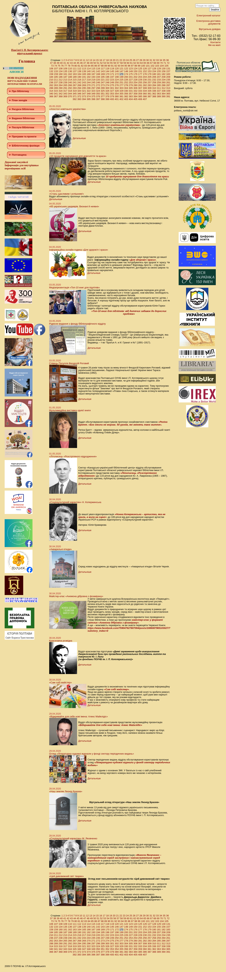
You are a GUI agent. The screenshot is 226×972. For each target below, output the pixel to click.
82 (82, 65)
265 (65, 85)
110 (70, 68)
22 (120, 60)
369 (65, 96)
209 (168, 76)
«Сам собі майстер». (116, 689)
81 (79, 65)
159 (56, 74)
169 (103, 74)
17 (104, 60)
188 (70, 76)
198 (117, 76)
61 (131, 63)
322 (89, 90)
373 (84, 96)
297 (93, 88)
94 (122, 65)
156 (164, 71)
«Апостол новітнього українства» (67, 109)
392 (75, 99)
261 (168, 82)
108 (60, 68)
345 (75, 93)
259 (159, 82)
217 (84, 79)
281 (140, 85)
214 (70, 79)
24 (127, 60)
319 (75, 90)
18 (107, 60)
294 (79, 88)
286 (164, 85)
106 (51, 68)
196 (107, 76)
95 (125, 65)
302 (117, 88)
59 (124, 63)
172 (117, 74)
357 (131, 93)
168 (98, 74)
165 (84, 74)
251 (121, 82)
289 (56, 88)
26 (134, 60)
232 (154, 79)
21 (117, 60)
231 (149, 79)
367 (56, 96)
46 (81, 63)
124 (136, 68)
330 (126, 90)
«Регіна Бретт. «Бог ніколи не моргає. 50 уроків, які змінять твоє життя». (123, 423)
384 (136, 96)
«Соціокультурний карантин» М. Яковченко (73, 838)
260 (164, 82)
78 (69, 65)
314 (51, 90)
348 (89, 93)
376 (98, 96)
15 (97, 60)
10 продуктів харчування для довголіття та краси (137, 176)
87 (99, 65)
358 (136, 93)
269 (84, 85)
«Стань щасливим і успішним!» (66, 193)
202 (136, 76)
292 (70, 88)
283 (149, 85)
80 (75, 65)
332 (136, 90)
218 (89, 79)
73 (52, 65)
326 (107, 90)
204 (145, 76)
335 (149, 90)
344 (70, 93)
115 (93, 68)
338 (164, 90)
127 (149, 68)
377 (103, 96)
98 (135, 65)
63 (138, 63)
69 (158, 63)
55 (111, 63)
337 (159, 90)
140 (89, 71)
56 (114, 63)
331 (131, 90)
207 (159, 76)
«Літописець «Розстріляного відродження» (73, 456)
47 (84, 63)
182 (163, 74)
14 (94, 60)
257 (149, 82)
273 (103, 85)
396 (93, 99)
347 (84, 93)
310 (154, 88)
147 (121, 71)
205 (149, 76)
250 (117, 82)
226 (126, 79)
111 (75, 68)
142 (98, 71)
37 (51, 63)
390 (164, 96)
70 (161, 63)
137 (75, 71)
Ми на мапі (214, 45)
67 (151, 63)
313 (168, 88)
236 (51, 82)
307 (140, 88)
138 (79, 71)
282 (145, 85)
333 (140, 90)
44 (74, 63)
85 (92, 65)
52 (101, 63)
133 (56, 71)
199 (121, 76)
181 (159, 74)
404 (131, 99)
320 (79, 90)
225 (121, 79)
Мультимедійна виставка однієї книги (70, 410)
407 (145, 99)
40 (61, 63)
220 (98, 79)
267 (75, 85)
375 (93, 96)
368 (60, 96)
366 (51, 96)
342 (60, 93)
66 (148, 63)
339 (168, 90)
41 (64, 63)
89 (105, 65)
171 (112, 74)
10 (80, 60)
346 (79, 93)
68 (154, 63)
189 (75, 76)
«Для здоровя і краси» (142, 259)
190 (79, 76)
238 (60, 82)
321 (84, 90)
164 (79, 74)
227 (131, 79)
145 (112, 71)
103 (157, 65)
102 (152, 65)
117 (103, 68)
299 (103, 88)
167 (93, 74)
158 (51, 74)
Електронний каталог (208, 15)
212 (60, 79)
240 (70, 82)
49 (91, 63)
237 (56, 82)
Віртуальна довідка (209, 29)
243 (84, 82)
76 (62, 65)
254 (136, 82)
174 (126, 74)
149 (131, 71)
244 (89, 82)
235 (168, 79)
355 (121, 93)
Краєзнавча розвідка (60, 640)
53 (104, 63)
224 (117, 79)
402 (121, 99)
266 (70, 85)
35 (164, 60)
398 (103, 99)
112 (79, 68)
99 (139, 65)
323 (93, 90)
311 (159, 88)
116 (98, 68)
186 (60, 76)
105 (167, 65)
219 (93, 79)
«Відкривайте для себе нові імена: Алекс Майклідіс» (78, 716)
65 (144, 63)
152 (145, 71)
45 (78, 63)
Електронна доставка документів (208, 22)
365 (168, 93)
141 (93, 71)
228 (136, 79)
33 (157, 60)
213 (65, 79)
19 (110, 60)
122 (126, 68)
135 (65, 71)
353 (112, 93)
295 (84, 88)
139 (84, 71)
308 (145, 88)
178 (145, 74)
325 (103, 90)
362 (154, 93)
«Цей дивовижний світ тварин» (66, 876)
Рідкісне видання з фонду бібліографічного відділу (77, 323)
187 (65, 76)
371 (75, 96)
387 (149, 96)
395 (89, 99)
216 (79, 79)
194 (98, 76)
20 (114, 60)
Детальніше (79, 138)
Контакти (215, 42)
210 (51, 79)
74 (55, 65)
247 (103, 82)
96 (129, 65)
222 (107, 79)
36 (167, 60)
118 (107, 68)
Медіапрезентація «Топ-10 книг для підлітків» (74, 287)
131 (168, 68)
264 (60, 85)
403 (126, 99)
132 (51, 71)
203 (140, 76)
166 (89, 74)
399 (107, 99)
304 (126, 88)
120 (117, 68)
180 (154, 74)
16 (100, 60)
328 (117, 90)
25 (130, 60)
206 (154, 76)
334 (145, 90)
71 (164, 63)
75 (59, 65)
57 (118, 63)
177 (140, 74)
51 (98, 63)
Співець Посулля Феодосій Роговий (69, 363)
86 (95, 65)
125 (140, 68)
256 (145, 82)
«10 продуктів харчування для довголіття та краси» (77, 156)
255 (140, 82)
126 (145, 68)
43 (71, 63)
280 (136, 85)
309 (149, 88)
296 (89, 88)
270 (89, 85)
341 (56, 93)
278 (126, 85)
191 (84, 76)
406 (140, 99)
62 (134, 63)
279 (131, 85)
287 (168, 85)
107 (56, 68)
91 (112, 65)
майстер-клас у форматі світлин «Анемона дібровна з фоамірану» (125, 621)
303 (121, 88)
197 (112, 76)
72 (168, 63)
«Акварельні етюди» (60, 549)
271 (93, 85)
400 (112, 99)
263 (56, 85)
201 (131, 76)
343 (65, 93)
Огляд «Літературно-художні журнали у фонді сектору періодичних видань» (91, 753)
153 (149, 71)
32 (154, 60)
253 (131, 82)
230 (145, 79)
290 (60, 88)
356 (126, 93)
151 (140, 71)
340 (51, 93)
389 (159, 96)
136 (70, 71)
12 (87, 60)
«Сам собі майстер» (60, 682)
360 (145, 93)
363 (159, 93)
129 (159, 68)
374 (89, 96)
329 (121, 90)
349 (93, 93)
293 (75, 88)
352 (107, 93)
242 (79, 82)
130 (164, 68)
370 (70, 96)
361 (149, 93)
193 (93, 76)
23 (124, 60)
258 (154, 82)
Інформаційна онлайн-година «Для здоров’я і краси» (78, 249)
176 (135, 74)
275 (112, 85)
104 (162, 65)
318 (70, 90)
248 (107, 82)
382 (126, 96)
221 (103, 79)
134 (60, 71)
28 (140, 60)
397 (98, 99)
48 (88, 63)
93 (119, 65)
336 (154, 90)
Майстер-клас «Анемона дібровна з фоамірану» (76, 596)
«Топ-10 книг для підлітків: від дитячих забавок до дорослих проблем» (129, 312)
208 (164, 76)
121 (121, 68)
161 (65, 74)
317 (65, 90)
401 (117, 99)
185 (56, 76)
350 (98, 93)
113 (84, 68)
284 (154, 85)
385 (140, 96)
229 (140, 79)
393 (79, 99)
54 (108, 63)
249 (112, 82)
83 (85, 65)
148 (126, 71)
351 (103, 93)
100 (143, 65)
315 (56, 90)
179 (149, 74)
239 (65, 82)
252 (126, 82)
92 (115, 65)
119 (112, 68)
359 (140, 93)
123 (131, 68)
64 (141, 63)
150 (136, 71)
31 (150, 60)
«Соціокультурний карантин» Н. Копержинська (75, 502)
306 (136, 88)
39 (58, 63)
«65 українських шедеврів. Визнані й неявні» (74, 206)
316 (60, 90)
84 (89, 65)
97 (132, 65)
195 (103, 76)
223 (112, 79)
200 (126, 76)
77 (65, 65)
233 (159, 79)
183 (168, 74)
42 (68, 63)
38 (54, 63)
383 (131, 96)
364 (164, 93)
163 (75, 74)
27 (137, 60)
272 (98, 85)
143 (103, 71)
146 (117, 71)
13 (90, 60)
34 (161, 60)
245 (93, 82)
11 (84, 60)
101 (148, 65)
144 (107, 71)
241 (75, 82)
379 (112, 96)
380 (117, 96)
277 (121, 85)
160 (61, 74)
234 (164, 79)
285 (159, 85)
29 (144, 60)
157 (168, 71)
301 (112, 88)
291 (65, 88)
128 (154, 68)
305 (131, 88)
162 (70, 74)
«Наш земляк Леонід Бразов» (65, 791)
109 (65, 68)
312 (164, 88)
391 (168, 96)
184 (51, 76)
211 (56, 79)
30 (147, 60)
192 (89, 76)
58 (121, 63)
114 (89, 68)
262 (51, 85)
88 (102, 65)
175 (131, 74)
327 (112, 90)
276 (117, 85)
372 (79, 96)
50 (94, 63)
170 (107, 74)
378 (107, 96)
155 (159, 71)
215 (75, 79)
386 (145, 96)
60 (128, 63)
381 (121, 96)
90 (109, 65)
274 (107, 85)
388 (154, 96)
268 (79, 85)
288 (51, 88)
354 (117, 93)
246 (98, 82)
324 (98, 90)
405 (136, 99)
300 (107, 88)
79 (72, 65)
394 (84, 99)
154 (154, 71)
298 (98, 88)
